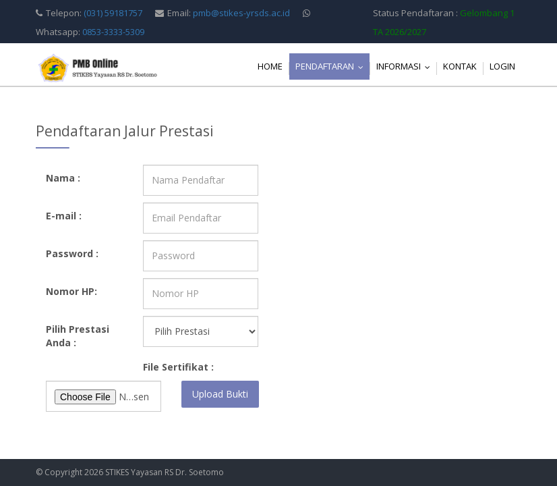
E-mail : (64, 215)
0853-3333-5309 (113, 32)
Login (502, 66)
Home (270, 66)
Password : (72, 253)
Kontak (460, 66)
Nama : (63, 177)
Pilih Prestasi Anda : (77, 336)
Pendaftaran (332, 66)
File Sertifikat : (178, 366)
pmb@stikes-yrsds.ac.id (241, 13)
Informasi (406, 66)
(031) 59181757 (113, 13)
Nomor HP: (71, 291)
